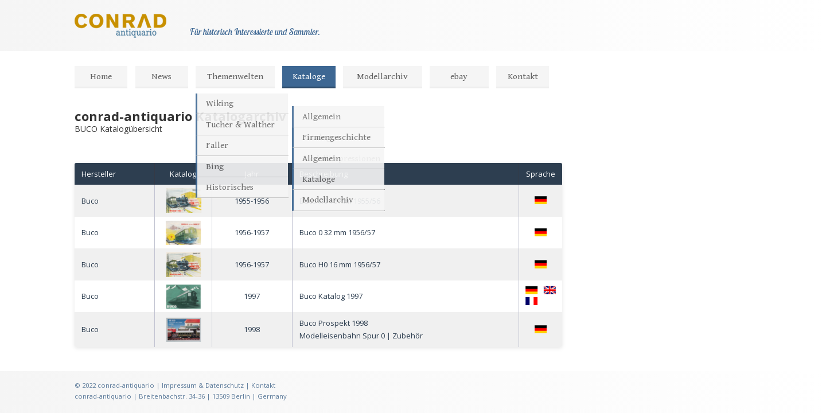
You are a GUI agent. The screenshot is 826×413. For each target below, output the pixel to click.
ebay (458, 76)
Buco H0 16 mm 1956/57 (339, 264)
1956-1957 (252, 232)
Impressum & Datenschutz (203, 385)
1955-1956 (252, 201)
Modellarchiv (382, 76)
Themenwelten (235, 76)
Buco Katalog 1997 (331, 296)
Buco (90, 201)
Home (101, 76)
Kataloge (309, 76)
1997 (252, 296)
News (161, 76)
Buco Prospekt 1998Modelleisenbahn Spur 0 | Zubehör (361, 329)
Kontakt (523, 76)
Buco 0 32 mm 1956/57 (337, 232)
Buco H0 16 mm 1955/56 (339, 201)
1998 (252, 329)
